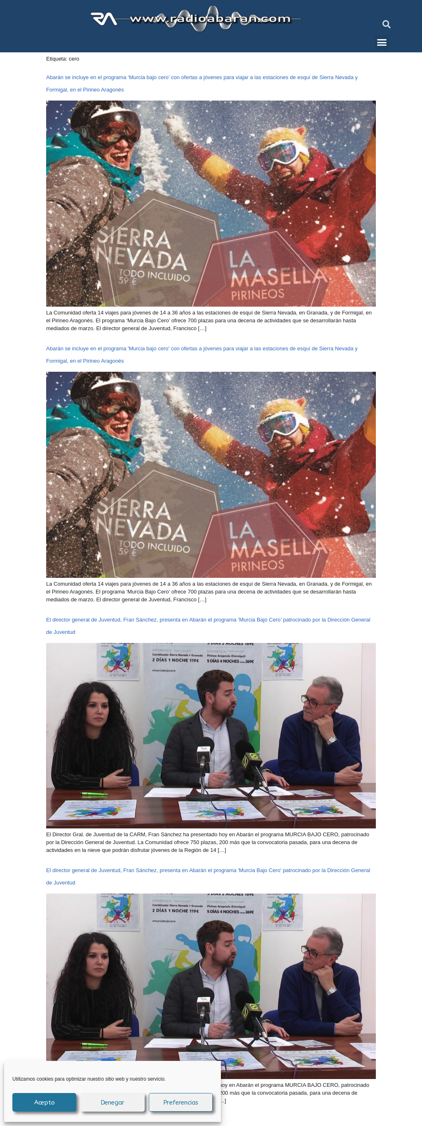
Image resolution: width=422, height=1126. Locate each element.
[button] (386, 24)
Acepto (44, 1102)
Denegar (113, 1102)
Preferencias (181, 1102)
